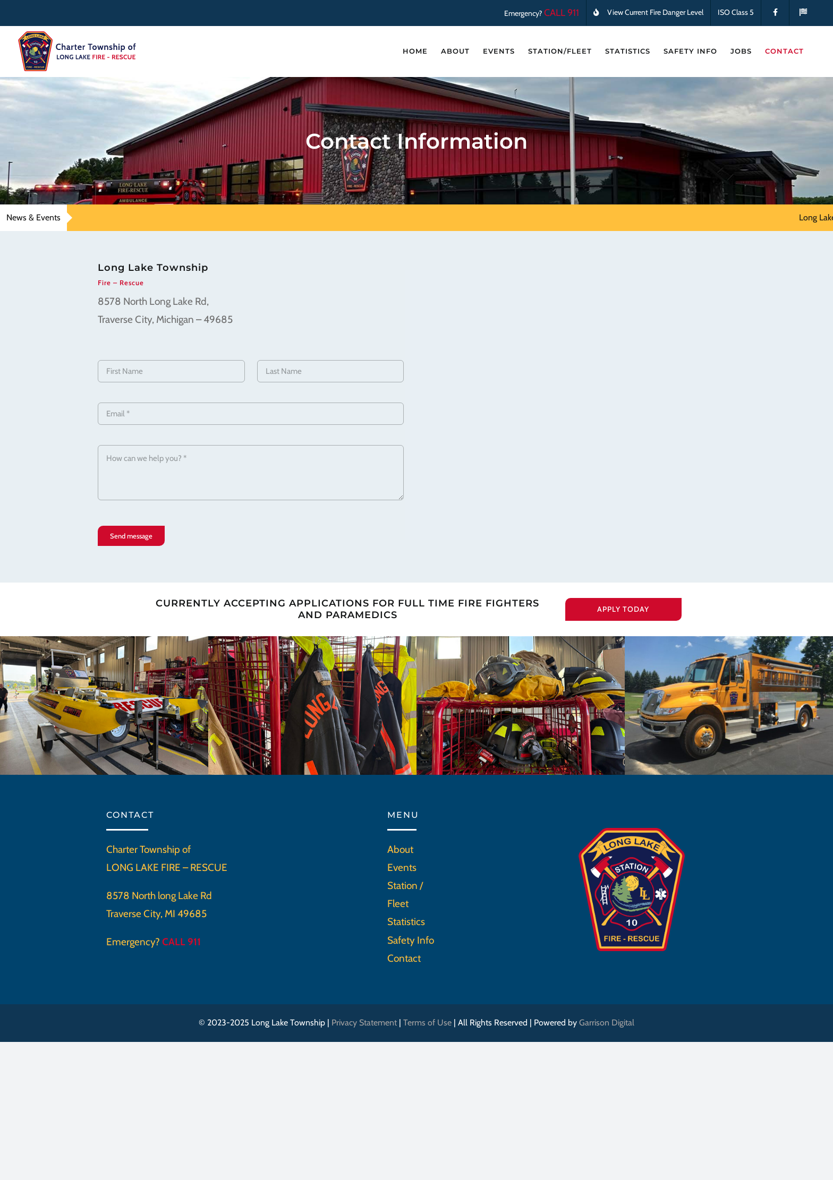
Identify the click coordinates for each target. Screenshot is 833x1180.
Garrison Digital (606, 1022)
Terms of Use (427, 1022)
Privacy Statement (364, 1022)
